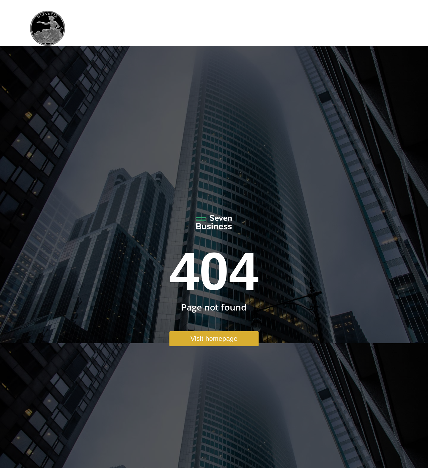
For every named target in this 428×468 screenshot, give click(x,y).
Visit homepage (214, 338)
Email (353, 5)
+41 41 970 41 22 (316, 5)
